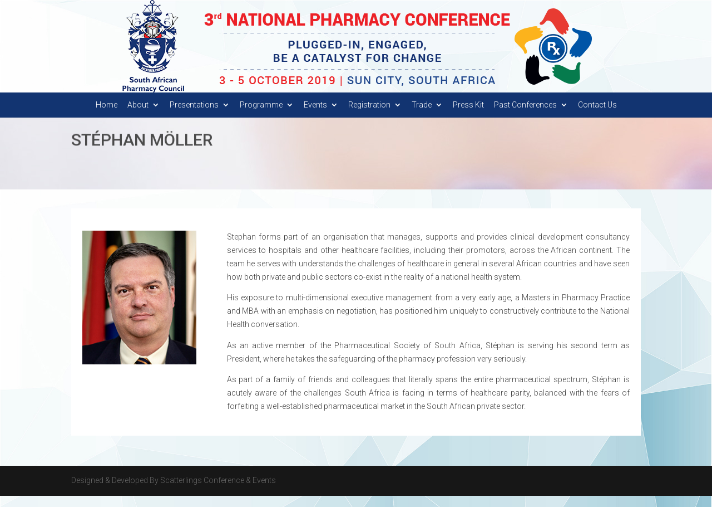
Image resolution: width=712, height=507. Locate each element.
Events (315, 116)
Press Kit (468, 116)
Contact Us (597, 116)
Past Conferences (525, 116)
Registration (369, 116)
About (138, 116)
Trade (422, 116)
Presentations (194, 116)
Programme (261, 116)
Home (106, 116)
